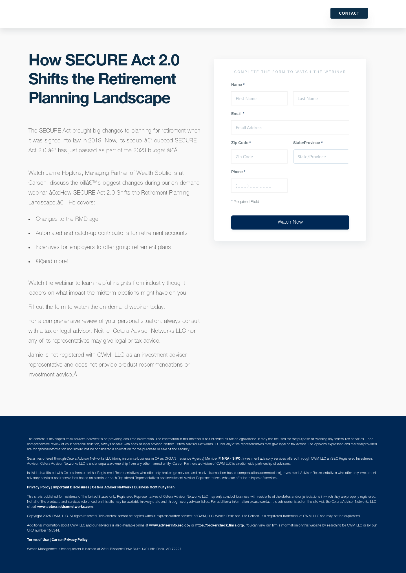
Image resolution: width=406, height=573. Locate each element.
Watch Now (290, 222)
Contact (349, 13)
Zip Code (241, 143)
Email (237, 114)
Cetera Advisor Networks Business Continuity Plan (133, 487)
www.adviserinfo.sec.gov (169, 525)
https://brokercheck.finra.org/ (219, 525)
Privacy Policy (38, 487)
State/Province (308, 143)
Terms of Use (38, 540)
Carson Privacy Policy (69, 540)
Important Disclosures (71, 487)
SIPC (236, 458)
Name (238, 85)
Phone (238, 172)
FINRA (224, 458)
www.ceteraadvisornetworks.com (65, 507)
